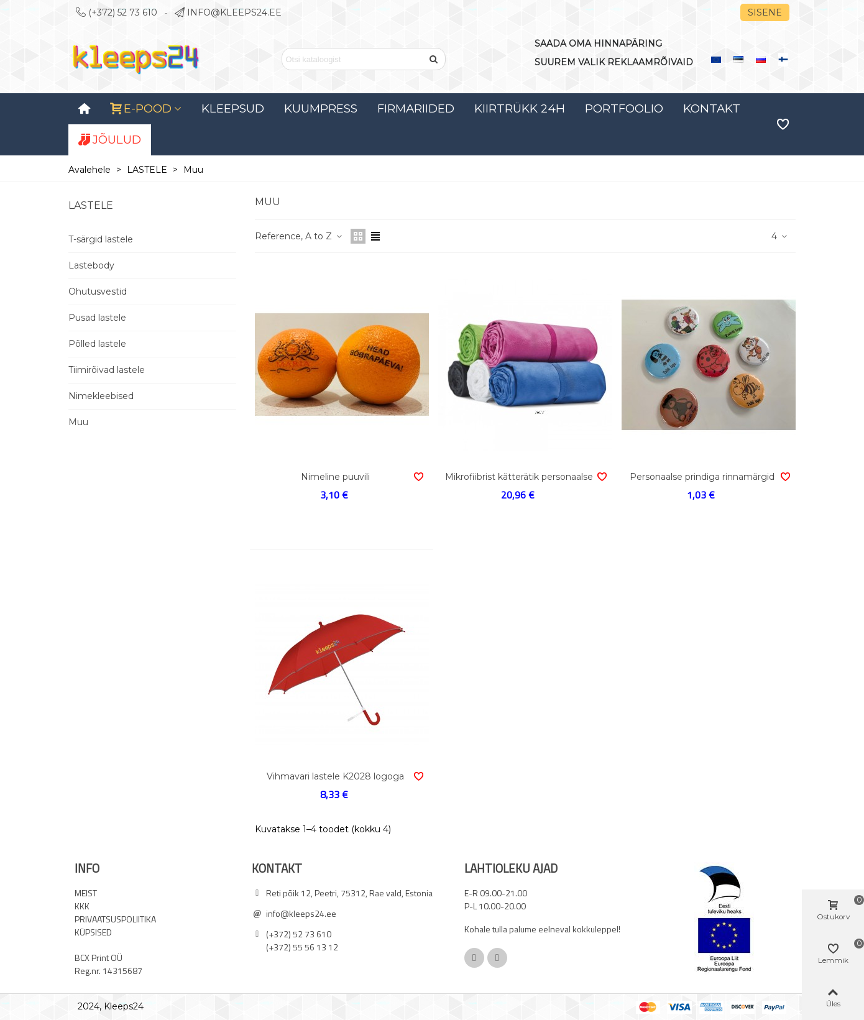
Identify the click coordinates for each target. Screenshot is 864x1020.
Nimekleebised (101, 396)
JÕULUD (109, 139)
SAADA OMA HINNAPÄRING (598, 43)
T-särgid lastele (100, 239)
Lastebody (91, 265)
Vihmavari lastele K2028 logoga (335, 776)
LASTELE (90, 205)
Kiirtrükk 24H (519, 108)
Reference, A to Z (299, 236)
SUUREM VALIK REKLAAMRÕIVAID (614, 62)
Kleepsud (232, 108)
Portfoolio (624, 108)
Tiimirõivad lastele (106, 369)
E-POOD (141, 108)
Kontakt (711, 108)
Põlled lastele (97, 343)
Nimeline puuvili (335, 476)
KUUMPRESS (320, 108)
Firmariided (415, 108)
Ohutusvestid (97, 291)
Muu (78, 422)
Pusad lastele (97, 317)
